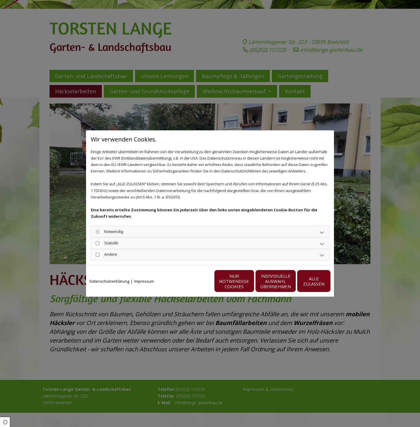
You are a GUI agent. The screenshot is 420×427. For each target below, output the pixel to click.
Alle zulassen (303, 281)
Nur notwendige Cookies (192, 281)
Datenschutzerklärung (109, 281)
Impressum (144, 281)
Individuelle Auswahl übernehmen (248, 281)
